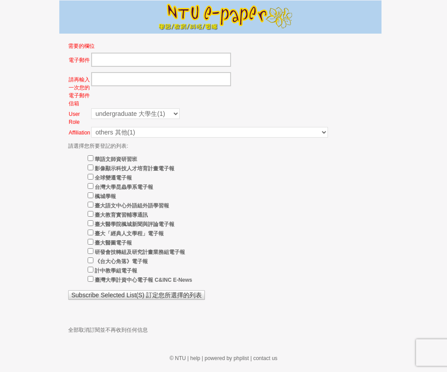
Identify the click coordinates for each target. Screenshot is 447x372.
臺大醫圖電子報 (113, 243)
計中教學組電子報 (116, 271)
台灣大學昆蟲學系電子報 (124, 187)
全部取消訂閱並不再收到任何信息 (108, 330)
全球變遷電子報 (113, 178)
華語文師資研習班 (116, 159)
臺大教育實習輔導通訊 (121, 215)
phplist (241, 358)
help (195, 358)
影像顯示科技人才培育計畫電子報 (134, 168)
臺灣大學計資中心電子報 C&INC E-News (143, 280)
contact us (265, 358)
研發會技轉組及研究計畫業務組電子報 (140, 252)
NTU (180, 358)
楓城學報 (105, 196)
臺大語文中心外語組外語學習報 (132, 206)
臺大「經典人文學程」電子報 (129, 233)
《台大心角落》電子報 (121, 261)
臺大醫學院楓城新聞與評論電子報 (134, 224)
